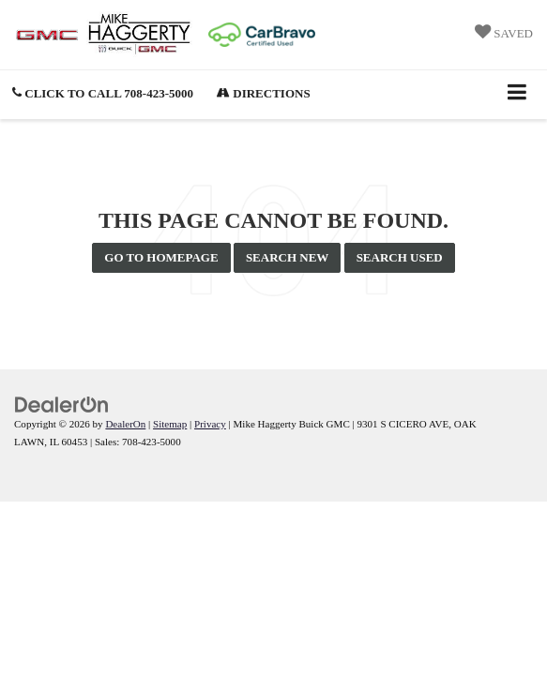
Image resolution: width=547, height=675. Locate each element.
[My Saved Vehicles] (504, 34)
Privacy (210, 423)
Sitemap (170, 423)
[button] (102, 93)
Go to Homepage (161, 257)
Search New (287, 257)
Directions (264, 93)
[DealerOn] (62, 404)
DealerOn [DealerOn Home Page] (125, 423)
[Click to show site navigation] (517, 94)
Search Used (400, 257)
